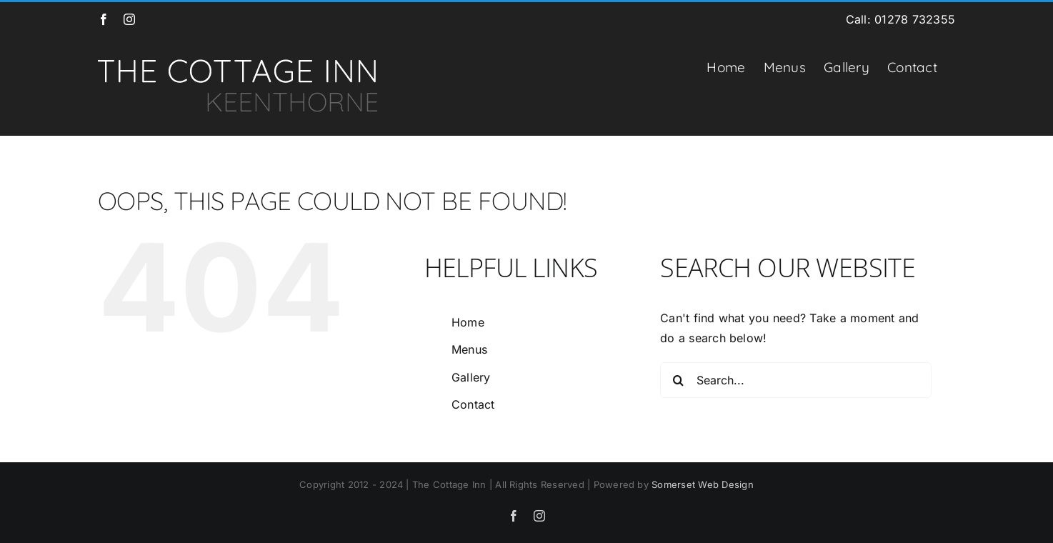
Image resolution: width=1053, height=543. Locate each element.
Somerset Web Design (703, 484)
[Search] (678, 380)
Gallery (471, 377)
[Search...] (796, 380)
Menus (469, 349)
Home (467, 322)
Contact (473, 404)
